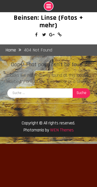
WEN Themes (62, 130)
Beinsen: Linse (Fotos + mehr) (48, 22)
